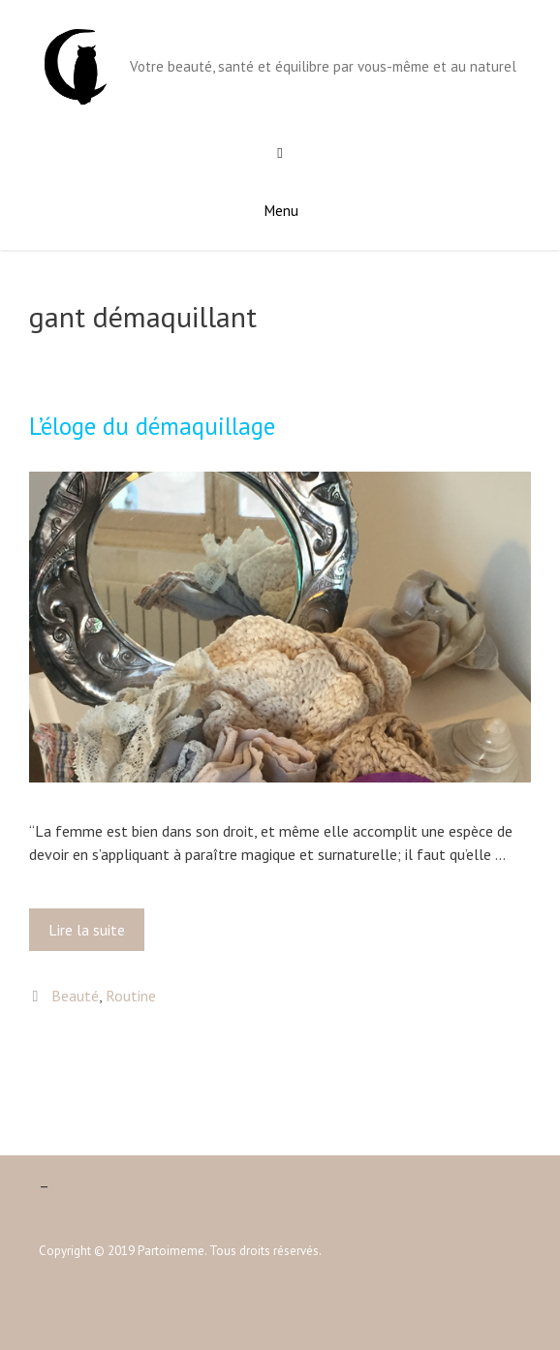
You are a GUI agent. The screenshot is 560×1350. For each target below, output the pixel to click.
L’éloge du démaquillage (152, 426)
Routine (131, 995)
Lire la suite (93, 934)
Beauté (75, 995)
